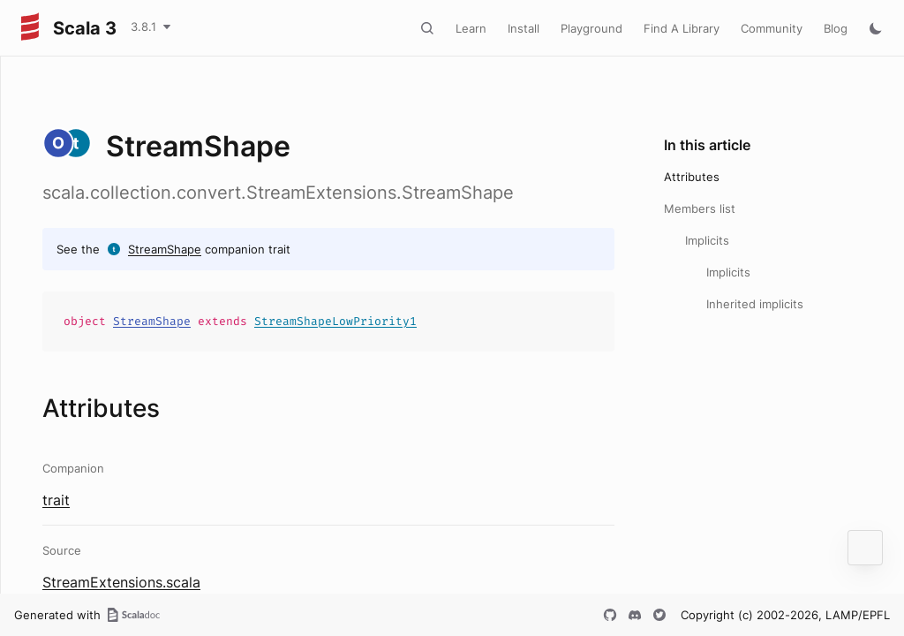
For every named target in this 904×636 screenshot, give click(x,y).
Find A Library (681, 28)
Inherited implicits (754, 304)
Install (523, 28)
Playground (591, 28)
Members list (699, 208)
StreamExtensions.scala (121, 582)
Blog (836, 28)
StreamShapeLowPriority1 (335, 321)
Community (771, 28)
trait (56, 500)
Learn (471, 28)
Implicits (707, 240)
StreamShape (164, 249)
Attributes (691, 177)
